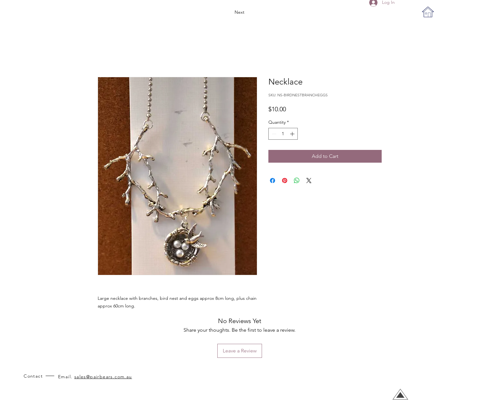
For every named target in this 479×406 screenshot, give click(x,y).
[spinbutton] (283, 133)
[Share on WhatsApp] (297, 180)
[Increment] (293, 133)
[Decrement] (273, 133)
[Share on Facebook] (272, 180)
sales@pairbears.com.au (103, 377)
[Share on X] (309, 180)
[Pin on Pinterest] (284, 180)
